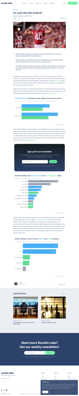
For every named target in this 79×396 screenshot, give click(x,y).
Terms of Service (30, 393)
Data (43, 376)
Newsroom (44, 379)
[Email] (6, 390)
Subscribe (53, 161)
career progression (30, 140)
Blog (55, 379)
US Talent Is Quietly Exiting (48, 322)
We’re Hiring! (5, 378)
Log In (64, 3)
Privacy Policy (23, 393)
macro (14, 320)
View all (64, 293)
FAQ (55, 376)
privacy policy (50, 166)
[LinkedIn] (1, 390)
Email (68, 376)
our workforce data (41, 219)
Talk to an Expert (71, 379)
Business (15, 10)
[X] (4, 390)
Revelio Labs (57, 80)
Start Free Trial (72, 3)
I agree (45, 392)
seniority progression (52, 93)
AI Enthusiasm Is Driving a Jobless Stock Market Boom (23, 323)
